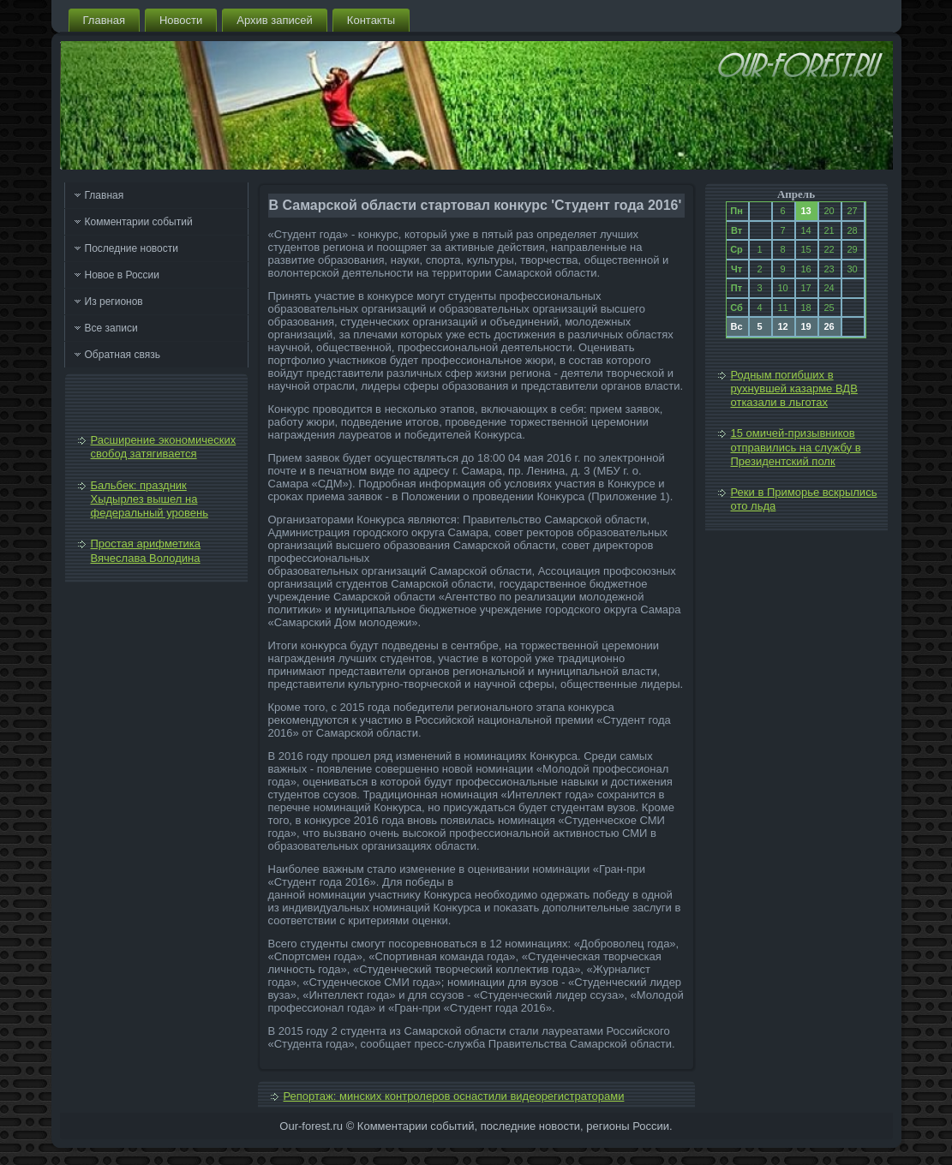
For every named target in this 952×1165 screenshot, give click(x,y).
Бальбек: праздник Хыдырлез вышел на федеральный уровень (149, 499)
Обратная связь (122, 355)
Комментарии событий (139, 222)
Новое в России (122, 275)
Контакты (371, 20)
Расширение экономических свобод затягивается (164, 446)
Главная (104, 20)
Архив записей (275, 20)
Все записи (111, 328)
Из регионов (114, 302)
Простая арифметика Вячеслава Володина (146, 550)
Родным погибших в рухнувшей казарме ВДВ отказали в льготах (794, 388)
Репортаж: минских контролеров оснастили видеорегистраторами (454, 1096)
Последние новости (131, 248)
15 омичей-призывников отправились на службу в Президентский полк (796, 447)
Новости (180, 20)
